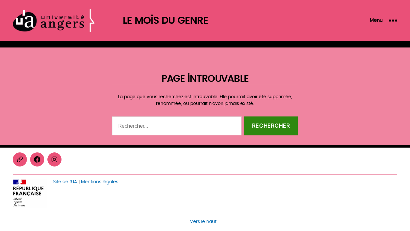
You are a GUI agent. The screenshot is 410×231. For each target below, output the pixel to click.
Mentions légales (99, 181)
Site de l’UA (65, 181)
